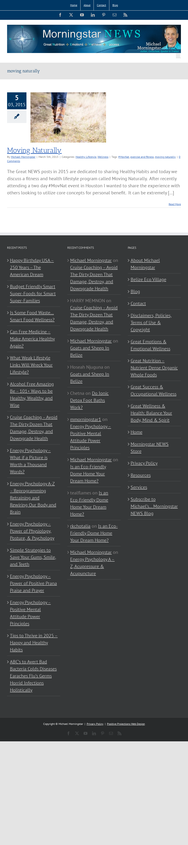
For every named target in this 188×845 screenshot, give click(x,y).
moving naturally (165, 157)
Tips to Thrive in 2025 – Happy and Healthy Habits (34, 643)
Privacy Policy (144, 463)
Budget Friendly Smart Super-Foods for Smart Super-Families (33, 293)
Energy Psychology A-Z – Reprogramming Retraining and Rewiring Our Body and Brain (33, 498)
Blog (135, 291)
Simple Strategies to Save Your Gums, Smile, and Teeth (33, 557)
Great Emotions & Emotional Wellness (150, 345)
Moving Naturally (34, 150)
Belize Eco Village (148, 279)
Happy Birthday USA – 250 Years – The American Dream (32, 267)
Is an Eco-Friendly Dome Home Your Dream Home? (88, 474)
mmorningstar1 (85, 419)
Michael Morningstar (23, 157)
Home (136, 432)
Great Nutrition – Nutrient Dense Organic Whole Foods (154, 368)
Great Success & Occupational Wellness (153, 390)
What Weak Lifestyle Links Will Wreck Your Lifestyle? (31, 365)
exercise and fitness (142, 157)
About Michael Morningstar (145, 263)
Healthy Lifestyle (86, 157)
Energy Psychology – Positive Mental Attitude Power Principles (30, 613)
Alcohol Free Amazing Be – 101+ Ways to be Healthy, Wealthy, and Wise (32, 394)
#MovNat (123, 157)
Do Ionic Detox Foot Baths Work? (89, 400)
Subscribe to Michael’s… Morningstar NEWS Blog (154, 506)
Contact (138, 303)
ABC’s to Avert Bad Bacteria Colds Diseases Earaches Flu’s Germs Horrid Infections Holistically (33, 676)
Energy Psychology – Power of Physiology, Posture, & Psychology (32, 531)
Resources (141, 475)
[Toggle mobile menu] (178, 55)
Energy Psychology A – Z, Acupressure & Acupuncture (92, 566)
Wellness (103, 157)
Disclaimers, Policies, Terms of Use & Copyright (151, 322)
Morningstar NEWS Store (150, 447)
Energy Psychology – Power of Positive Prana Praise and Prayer (33, 583)
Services (139, 487)
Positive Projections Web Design (126, 724)
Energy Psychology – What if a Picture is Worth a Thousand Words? (30, 461)
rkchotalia (80, 526)
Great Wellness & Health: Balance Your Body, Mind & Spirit (151, 413)
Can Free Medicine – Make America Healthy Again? (32, 339)
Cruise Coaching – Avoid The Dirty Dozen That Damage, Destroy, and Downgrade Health (33, 427)
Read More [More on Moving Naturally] (175, 204)
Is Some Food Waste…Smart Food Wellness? (32, 316)
